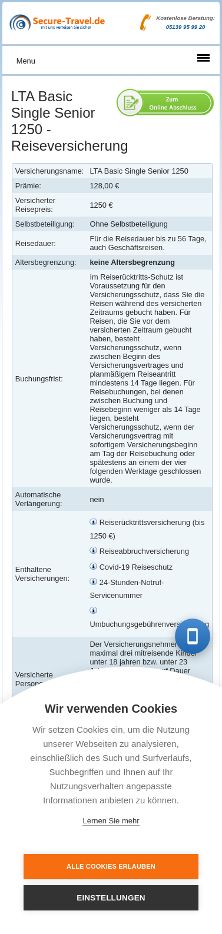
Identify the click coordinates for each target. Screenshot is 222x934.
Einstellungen (111, 897)
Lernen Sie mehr (110, 820)
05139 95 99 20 (186, 27)
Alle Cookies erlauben (111, 866)
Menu (25, 60)
